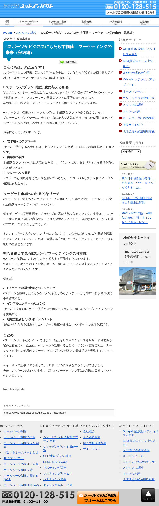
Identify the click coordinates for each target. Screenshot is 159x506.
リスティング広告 (54, 467)
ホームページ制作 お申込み (21, 485)
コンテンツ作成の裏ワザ (139, 98)
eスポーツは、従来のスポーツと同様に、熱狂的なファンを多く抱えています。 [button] (54, 112)
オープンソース (133, 91)
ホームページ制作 (15, 431)
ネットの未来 (131, 111)
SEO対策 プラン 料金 (57, 456)
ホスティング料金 (54, 479)
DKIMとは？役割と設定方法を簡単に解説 (137, 200)
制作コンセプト (14, 458)
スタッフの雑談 (133, 104)
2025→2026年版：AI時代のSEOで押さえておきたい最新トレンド (137, 218)
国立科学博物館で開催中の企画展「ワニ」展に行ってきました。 (137, 183)
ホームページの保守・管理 (21, 464)
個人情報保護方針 (94, 443)
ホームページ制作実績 (18, 470)
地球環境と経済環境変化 (139, 131)
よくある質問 (91, 437)
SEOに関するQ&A (55, 461)
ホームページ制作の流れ (19, 437)
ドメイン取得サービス (57, 485)
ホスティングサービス (57, 473)
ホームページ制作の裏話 (139, 118)
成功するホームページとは (21, 452)
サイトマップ (91, 449)
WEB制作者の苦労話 (136, 72)
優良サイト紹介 (133, 124)
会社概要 (89, 431)
